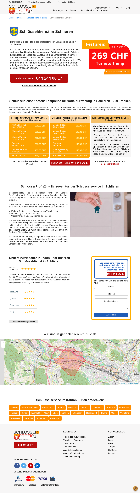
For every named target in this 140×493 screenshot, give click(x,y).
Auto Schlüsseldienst (72, 450)
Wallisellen (15, 418)
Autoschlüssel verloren (73, 453)
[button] (3, 342)
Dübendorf (97, 407)
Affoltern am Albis (30, 407)
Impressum (19, 485)
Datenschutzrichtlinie (50, 485)
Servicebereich (117, 432)
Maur (46, 413)
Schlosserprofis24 (16, 18)
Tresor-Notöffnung (71, 456)
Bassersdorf (47, 407)
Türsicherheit (69, 443)
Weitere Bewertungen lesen (23, 322)
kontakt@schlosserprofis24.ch (41, 2)
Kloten (24, 413)
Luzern (111, 453)
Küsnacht (35, 413)
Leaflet (123, 383)
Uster (113, 413)
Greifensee (124, 407)
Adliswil (14, 407)
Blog (128, 8)
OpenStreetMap (133, 383)
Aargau (111, 447)
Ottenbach (77, 413)
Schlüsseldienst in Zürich (37, 18)
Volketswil (124, 413)
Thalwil (104, 413)
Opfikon (65, 413)
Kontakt (104, 10)
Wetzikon (28, 418)
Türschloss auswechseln (74, 437)
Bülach (61, 407)
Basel (110, 443)
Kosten (73, 10)
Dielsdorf (72, 407)
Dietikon (84, 407)
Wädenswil (55, 418)
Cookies (32, 485)
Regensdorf (91, 413)
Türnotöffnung (69, 447)
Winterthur (41, 418)
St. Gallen (112, 450)
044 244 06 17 (17, 2)
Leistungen (69, 432)
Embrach (111, 407)
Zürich (111, 437)
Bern (110, 440)
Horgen (14, 413)
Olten (55, 413)
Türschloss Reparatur (73, 440)
